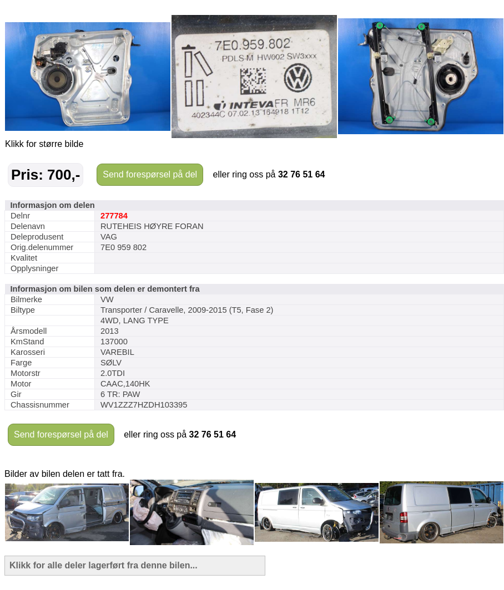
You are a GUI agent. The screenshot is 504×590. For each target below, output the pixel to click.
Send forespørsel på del (150, 174)
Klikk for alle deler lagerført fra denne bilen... (103, 565)
